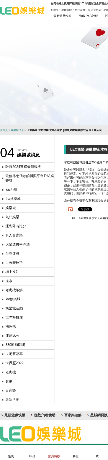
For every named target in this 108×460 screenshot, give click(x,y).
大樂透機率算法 (17, 244)
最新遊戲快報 (62, 16)
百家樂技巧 (14, 262)
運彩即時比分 (15, 226)
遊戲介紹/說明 (88, 16)
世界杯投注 (14, 317)
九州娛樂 (12, 217)
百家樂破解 (73, 415)
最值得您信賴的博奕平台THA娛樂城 (29, 178)
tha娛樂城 (13, 199)
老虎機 (10, 372)
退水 (8, 281)
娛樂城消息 (17, 130)
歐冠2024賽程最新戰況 (23, 167)
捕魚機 (10, 326)
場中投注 (12, 272)
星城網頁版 (99, 415)
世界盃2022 (14, 363)
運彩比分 (12, 335)
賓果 (8, 381)
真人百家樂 (14, 235)
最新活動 (12, 399)
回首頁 (4, 130)
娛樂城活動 (14, 308)
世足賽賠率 (14, 354)
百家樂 (10, 390)
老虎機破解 (14, 290)
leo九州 (11, 189)
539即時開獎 (15, 345)
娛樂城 (10, 208)
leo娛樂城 (12, 299)
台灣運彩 (12, 253)
